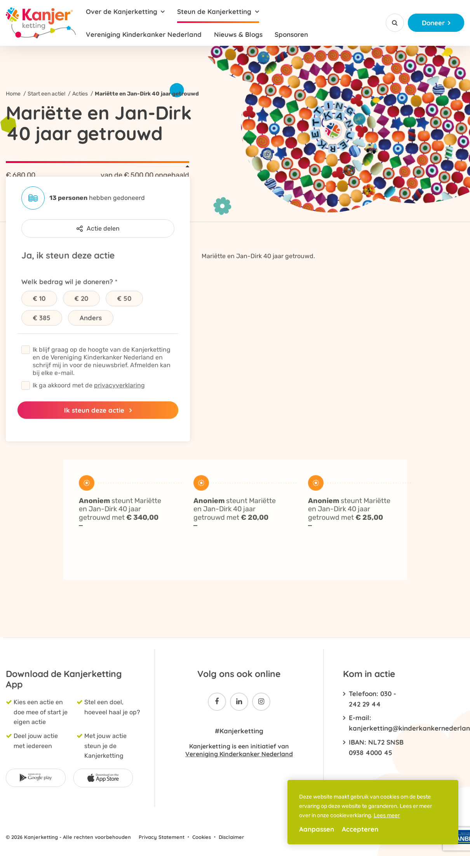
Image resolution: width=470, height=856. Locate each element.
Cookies (201, 837)
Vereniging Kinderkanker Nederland (144, 34)
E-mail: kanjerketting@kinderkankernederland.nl (376, 723)
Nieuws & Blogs (238, 34)
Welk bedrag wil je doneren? (67, 294)
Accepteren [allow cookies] (360, 829)
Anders (91, 330)
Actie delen (98, 228)
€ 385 (41, 330)
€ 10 (39, 311)
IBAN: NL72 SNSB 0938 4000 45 (376, 747)
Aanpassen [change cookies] (316, 829)
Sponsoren (291, 34)
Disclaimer (231, 837)
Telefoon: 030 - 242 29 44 (372, 698)
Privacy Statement (162, 837)
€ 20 (81, 311)
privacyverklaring (119, 398)
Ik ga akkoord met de (89, 398)
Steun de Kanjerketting (214, 11)
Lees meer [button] (387, 815)
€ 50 (124, 311)
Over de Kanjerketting (121, 11)
